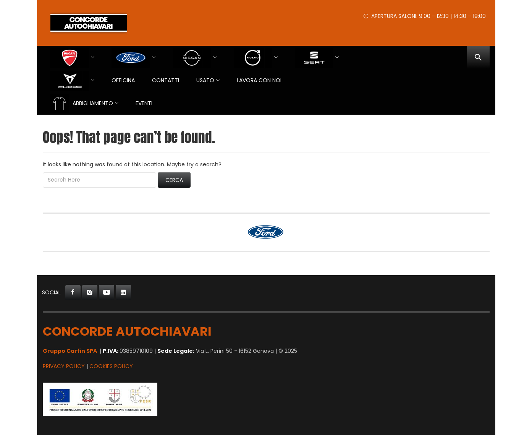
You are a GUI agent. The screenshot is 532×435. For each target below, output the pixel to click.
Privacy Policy (64, 366)
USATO (205, 80)
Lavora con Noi (259, 80)
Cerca (174, 180)
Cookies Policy (111, 366)
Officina (123, 80)
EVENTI (144, 103)
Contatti (165, 80)
